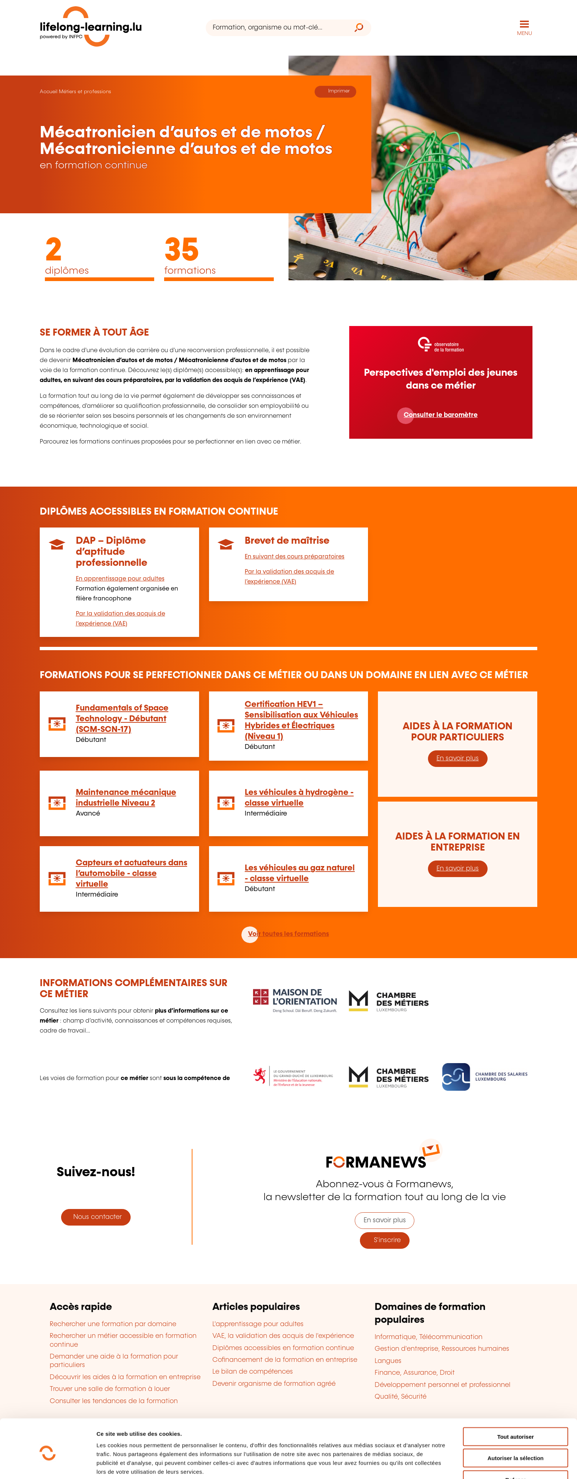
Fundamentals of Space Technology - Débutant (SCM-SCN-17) (122, 718)
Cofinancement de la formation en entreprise (284, 1359)
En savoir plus (457, 758)
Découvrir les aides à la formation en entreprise (125, 1377)
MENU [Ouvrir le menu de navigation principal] (524, 33)
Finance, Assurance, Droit (415, 1372)
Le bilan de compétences (252, 1371)
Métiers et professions (85, 91)
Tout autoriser (515, 1405)
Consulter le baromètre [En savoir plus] (441, 414)
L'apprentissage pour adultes (258, 1324)
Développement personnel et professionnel (442, 1384)
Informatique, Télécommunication (428, 1336)
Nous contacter (96, 1216)
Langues (388, 1360)
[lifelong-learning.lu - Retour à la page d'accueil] (91, 27)
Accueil (48, 91)
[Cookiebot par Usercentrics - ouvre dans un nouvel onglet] (47, 1464)
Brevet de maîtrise (287, 541)
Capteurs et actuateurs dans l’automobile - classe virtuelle (131, 873)
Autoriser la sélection (516, 1427)
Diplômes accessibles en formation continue (283, 1348)
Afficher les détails (405, 1464)
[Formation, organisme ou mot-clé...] (276, 28)
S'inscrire (384, 1240)
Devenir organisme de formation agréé (274, 1383)
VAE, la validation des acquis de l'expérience (283, 1336)
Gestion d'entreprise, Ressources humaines (442, 1349)
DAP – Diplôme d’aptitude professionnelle (111, 552)
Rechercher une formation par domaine (113, 1324)
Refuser (515, 1448)
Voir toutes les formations (288, 934)
